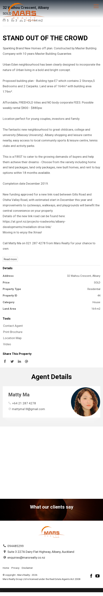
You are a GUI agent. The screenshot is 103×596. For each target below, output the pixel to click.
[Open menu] (96, 6)
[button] (50, 332)
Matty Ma (18, 395)
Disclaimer (27, 567)
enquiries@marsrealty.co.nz (26, 557)
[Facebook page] (92, 576)
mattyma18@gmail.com (28, 409)
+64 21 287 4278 (24, 403)
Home (6, 567)
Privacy (15, 567)
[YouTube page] (97, 576)
